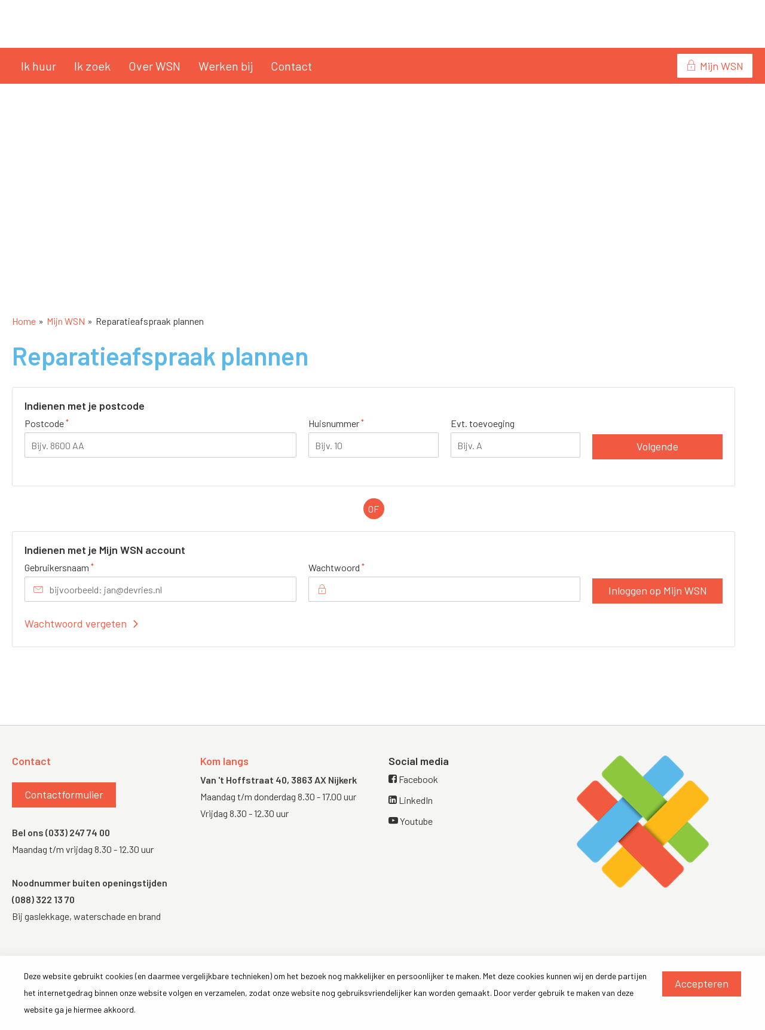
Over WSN (154, 66)
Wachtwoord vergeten (76, 623)
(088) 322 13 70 (43, 899)
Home (24, 321)
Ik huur (38, 66)
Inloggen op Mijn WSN (657, 590)
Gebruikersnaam (79, 566)
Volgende (657, 446)
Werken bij (225, 66)
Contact (291, 66)
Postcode (67, 422)
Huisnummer (356, 422)
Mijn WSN (721, 65)
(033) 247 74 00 (77, 832)
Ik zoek (92, 66)
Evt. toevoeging (483, 423)
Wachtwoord (356, 566)
